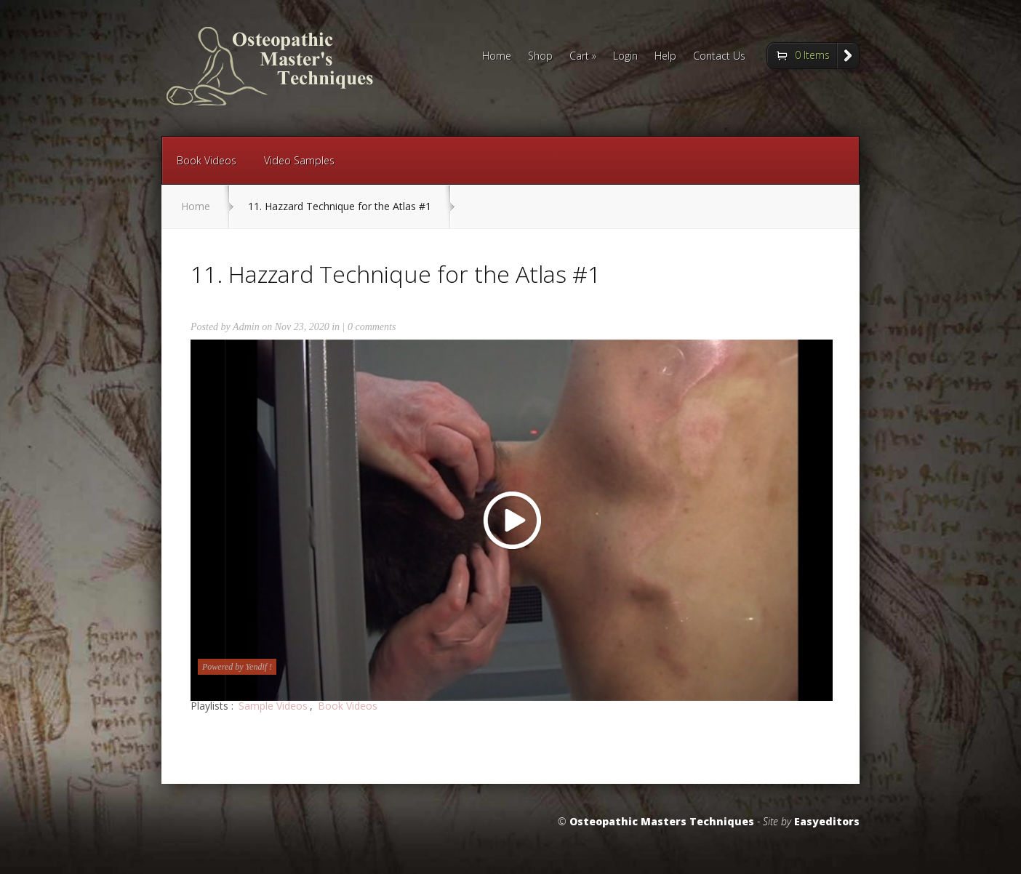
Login (625, 57)
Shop (540, 57)
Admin (246, 326)
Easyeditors (827, 821)
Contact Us (719, 57)
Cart (582, 57)
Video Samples (299, 160)
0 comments (372, 326)
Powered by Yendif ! (237, 667)
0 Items (812, 55)
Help (665, 57)
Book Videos (206, 160)
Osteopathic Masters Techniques (661, 821)
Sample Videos (273, 706)
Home (496, 57)
